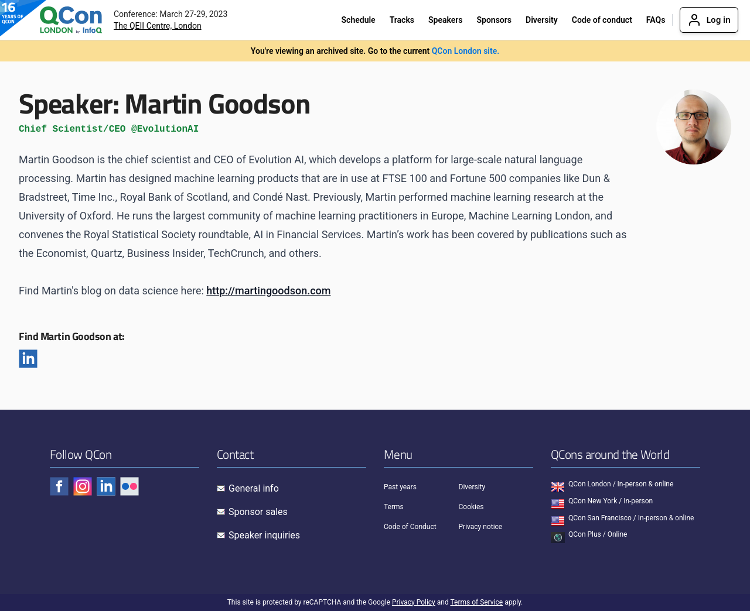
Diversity (542, 20)
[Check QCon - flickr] (129, 486)
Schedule (359, 20)
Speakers (445, 20)
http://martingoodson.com (268, 290)
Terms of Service (476, 602)
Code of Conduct (410, 527)
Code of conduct (602, 20)
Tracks (402, 20)
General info (254, 488)
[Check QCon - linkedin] (106, 486)
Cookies (471, 507)
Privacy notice (481, 527)
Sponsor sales (258, 511)
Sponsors (494, 20)
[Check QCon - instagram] (82, 486)
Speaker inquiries (264, 535)
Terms (394, 507)
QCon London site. (466, 51)
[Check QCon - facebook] (59, 486)
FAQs (656, 20)
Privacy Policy (413, 602)
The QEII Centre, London (158, 25)
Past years (400, 487)
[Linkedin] (28, 358)
